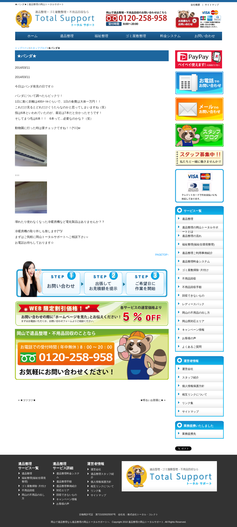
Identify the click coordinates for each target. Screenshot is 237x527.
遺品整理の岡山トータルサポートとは (200, 229)
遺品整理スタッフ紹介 (102, 475)
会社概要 (195, 4)
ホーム (32, 36)
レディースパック (193, 304)
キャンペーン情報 (193, 329)
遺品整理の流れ (192, 235)
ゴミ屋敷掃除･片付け (195, 270)
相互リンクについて (194, 394)
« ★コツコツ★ (27, 400)
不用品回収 (189, 278)
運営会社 (187, 369)
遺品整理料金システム (196, 261)
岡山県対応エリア (193, 321)
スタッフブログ (38, 48)
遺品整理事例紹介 (66, 486)
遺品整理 (67, 36)
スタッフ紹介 (190, 377)
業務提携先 (189, 433)
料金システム (170, 36)
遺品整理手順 (64, 481)
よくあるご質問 (192, 346)
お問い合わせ (205, 36)
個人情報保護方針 (193, 386)
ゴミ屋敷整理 (136, 36)
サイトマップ (212, 4)
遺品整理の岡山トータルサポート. (146, 522)
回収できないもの (193, 295)
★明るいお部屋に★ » (152, 400)
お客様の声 (189, 338)
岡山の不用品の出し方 (196, 312)
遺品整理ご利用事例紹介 (197, 253)
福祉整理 (101, 36)
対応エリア (62, 490)
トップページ (22, 48)
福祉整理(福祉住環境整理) (198, 244)
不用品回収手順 (192, 287)
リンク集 (187, 403)
